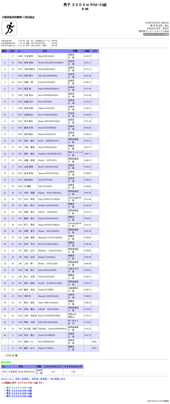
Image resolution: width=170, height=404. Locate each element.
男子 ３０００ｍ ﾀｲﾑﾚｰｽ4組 (19, 396)
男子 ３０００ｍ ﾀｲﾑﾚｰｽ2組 (19, 391)
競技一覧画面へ (22, 379)
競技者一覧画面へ (40, 379)
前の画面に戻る (57, 379)
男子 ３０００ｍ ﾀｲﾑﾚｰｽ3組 (19, 394)
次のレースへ (7, 379)
